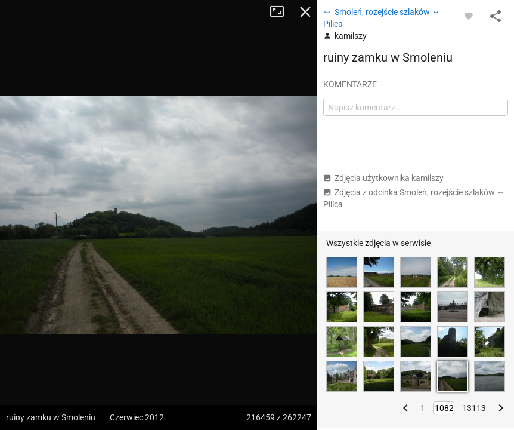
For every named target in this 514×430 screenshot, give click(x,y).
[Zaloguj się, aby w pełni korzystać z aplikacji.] (468, 15)
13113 (474, 408)
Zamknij (305, 12)
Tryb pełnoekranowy (281, 12)
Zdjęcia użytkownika (383, 178)
